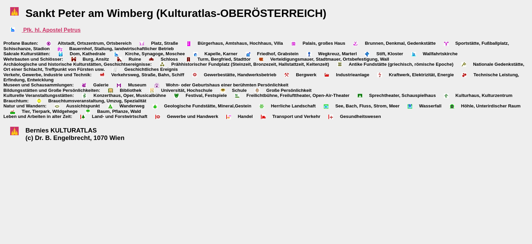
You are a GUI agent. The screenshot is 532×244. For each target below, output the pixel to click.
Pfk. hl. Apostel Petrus (51, 30)
